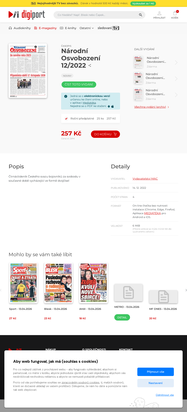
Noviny (67, 77)
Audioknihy (20, 28)
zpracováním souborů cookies (80, 382)
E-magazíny (45, 28)
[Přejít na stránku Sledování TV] (93, 3)
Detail (122, 330)
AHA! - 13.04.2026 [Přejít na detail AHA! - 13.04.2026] (91, 321)
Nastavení (156, 383)
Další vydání (145, 51)
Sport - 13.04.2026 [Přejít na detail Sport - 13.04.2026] (21, 321)
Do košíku (105, 137)
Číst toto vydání (79, 87)
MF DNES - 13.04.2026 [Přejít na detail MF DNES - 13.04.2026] (156, 323)
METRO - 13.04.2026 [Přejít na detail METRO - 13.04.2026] (128, 319)
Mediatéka (89, 106)
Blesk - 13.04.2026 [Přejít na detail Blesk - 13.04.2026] (56, 321)
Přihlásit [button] (159, 15)
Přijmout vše (155, 372)
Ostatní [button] (87, 28)
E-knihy (68, 28)
